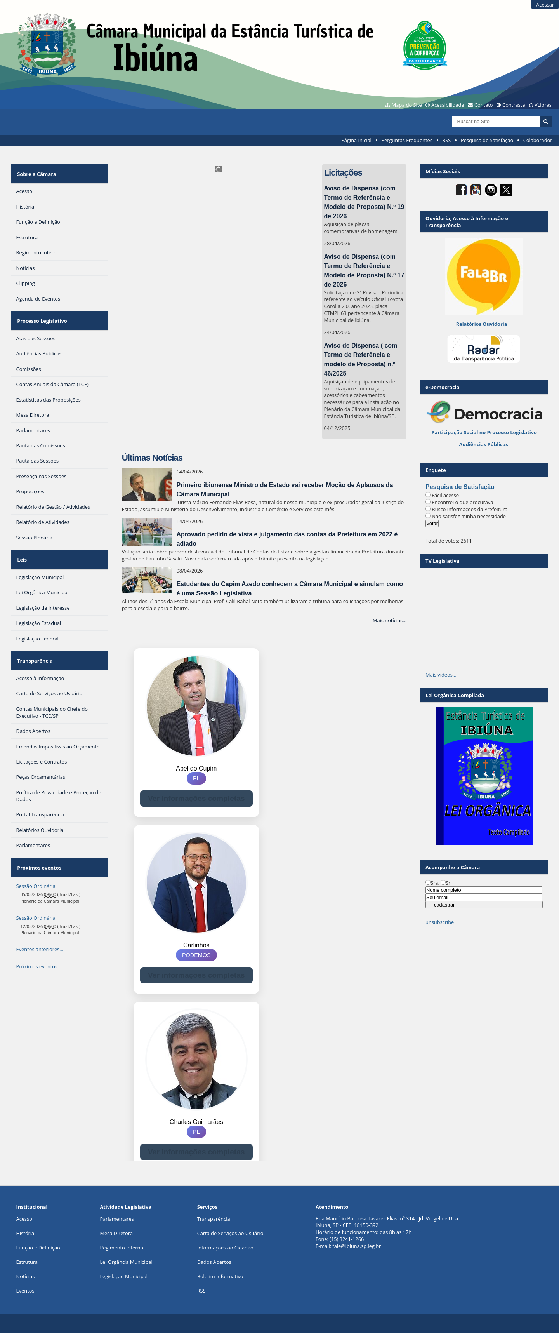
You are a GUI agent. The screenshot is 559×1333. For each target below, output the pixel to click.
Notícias (25, 1276)
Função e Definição (38, 1247)
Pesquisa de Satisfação (487, 140)
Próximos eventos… (38, 941)
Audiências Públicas (483, 444)
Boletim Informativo (220, 1276)
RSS (446, 140)
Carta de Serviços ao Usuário (230, 1233)
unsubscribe (439, 922)
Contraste (513, 104)
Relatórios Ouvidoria (481, 323)
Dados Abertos (214, 1261)
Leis (21, 547)
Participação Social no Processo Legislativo (483, 432)
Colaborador (537, 140)
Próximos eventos (38, 845)
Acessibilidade (447, 104)
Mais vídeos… (441, 674)
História (25, 1233)
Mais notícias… (389, 620)
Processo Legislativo (41, 313)
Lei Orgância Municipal (126, 1261)
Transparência (34, 643)
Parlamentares (117, 1218)
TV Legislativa (442, 560)
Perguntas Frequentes (406, 140)
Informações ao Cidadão (225, 1247)
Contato (483, 104)
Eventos (25, 1290)
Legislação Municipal (124, 1276)
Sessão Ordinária (36, 861)
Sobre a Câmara (36, 171)
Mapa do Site (407, 104)
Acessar (545, 4)
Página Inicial (356, 140)
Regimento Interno (121, 1247)
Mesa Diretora (116, 1233)
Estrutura (27, 1261)
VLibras (543, 104)
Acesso (24, 1218)
